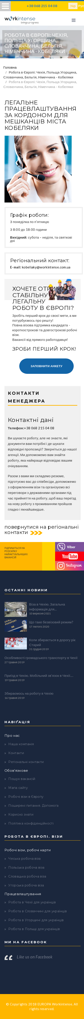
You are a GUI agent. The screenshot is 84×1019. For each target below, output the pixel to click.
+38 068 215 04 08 (42, 6)
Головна (10, 67)
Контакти (16, 753)
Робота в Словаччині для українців (37, 911)
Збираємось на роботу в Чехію (29, 693)
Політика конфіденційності (31, 823)
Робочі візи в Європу (25, 797)
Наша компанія (21, 744)
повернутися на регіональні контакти (41, 529)
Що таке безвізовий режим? (51, 622)
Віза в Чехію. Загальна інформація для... (47, 606)
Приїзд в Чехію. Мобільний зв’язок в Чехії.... (38, 675)
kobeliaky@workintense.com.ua (46, 267)
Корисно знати (20, 814)
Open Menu (5, 6)
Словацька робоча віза (27, 876)
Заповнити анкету (46, 366)
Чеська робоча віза (24, 859)
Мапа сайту (18, 788)
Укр (73, 6)
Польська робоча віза (26, 868)
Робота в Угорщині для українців (36, 920)
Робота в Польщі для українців (34, 929)
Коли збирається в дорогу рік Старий (52, 642)
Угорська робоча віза (26, 885)
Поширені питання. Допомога (33, 806)
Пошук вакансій (21, 779)
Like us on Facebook (34, 956)
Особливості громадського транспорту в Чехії (41, 658)
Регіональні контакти (26, 762)
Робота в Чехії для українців (32, 902)
